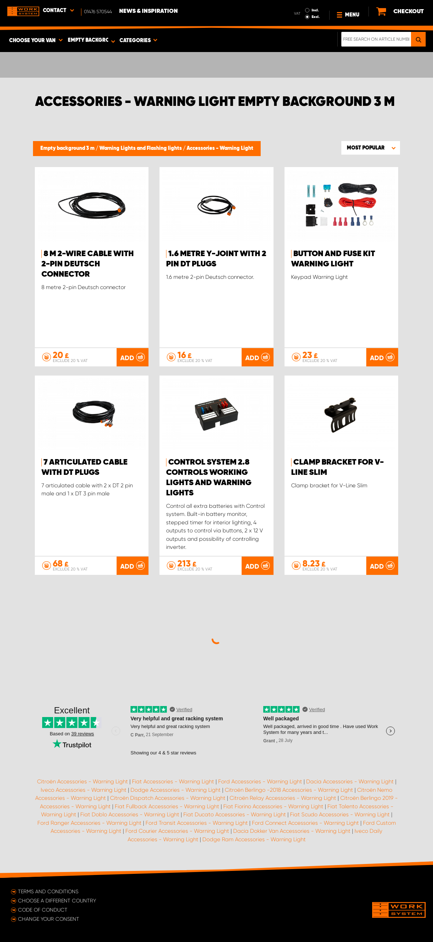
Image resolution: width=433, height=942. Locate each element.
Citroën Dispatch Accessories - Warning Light (167, 798)
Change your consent (48, 919)
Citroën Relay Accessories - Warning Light (283, 798)
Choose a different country (57, 901)
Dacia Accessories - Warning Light (350, 781)
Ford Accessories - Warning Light (260, 781)
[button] (370, 147)
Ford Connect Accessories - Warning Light (305, 823)
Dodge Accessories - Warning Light (176, 790)
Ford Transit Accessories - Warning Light (197, 823)
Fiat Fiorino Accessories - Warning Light (273, 806)
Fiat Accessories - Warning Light (173, 781)
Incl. (315, 10)
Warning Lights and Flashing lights (141, 148)
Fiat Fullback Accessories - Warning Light (167, 806)
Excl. (316, 17)
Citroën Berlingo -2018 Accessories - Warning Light (289, 790)
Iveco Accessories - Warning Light (83, 790)
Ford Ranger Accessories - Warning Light (89, 823)
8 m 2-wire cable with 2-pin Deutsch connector (87, 264)
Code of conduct (42, 910)
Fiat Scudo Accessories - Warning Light (340, 814)
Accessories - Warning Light (220, 148)
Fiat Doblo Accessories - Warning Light (129, 814)
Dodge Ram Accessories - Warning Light (254, 839)
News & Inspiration (148, 11)
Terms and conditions (48, 891)
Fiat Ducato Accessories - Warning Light (234, 814)
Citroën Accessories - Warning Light (82, 781)
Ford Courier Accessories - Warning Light (177, 831)
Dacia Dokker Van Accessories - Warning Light (292, 831)
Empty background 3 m (68, 148)
